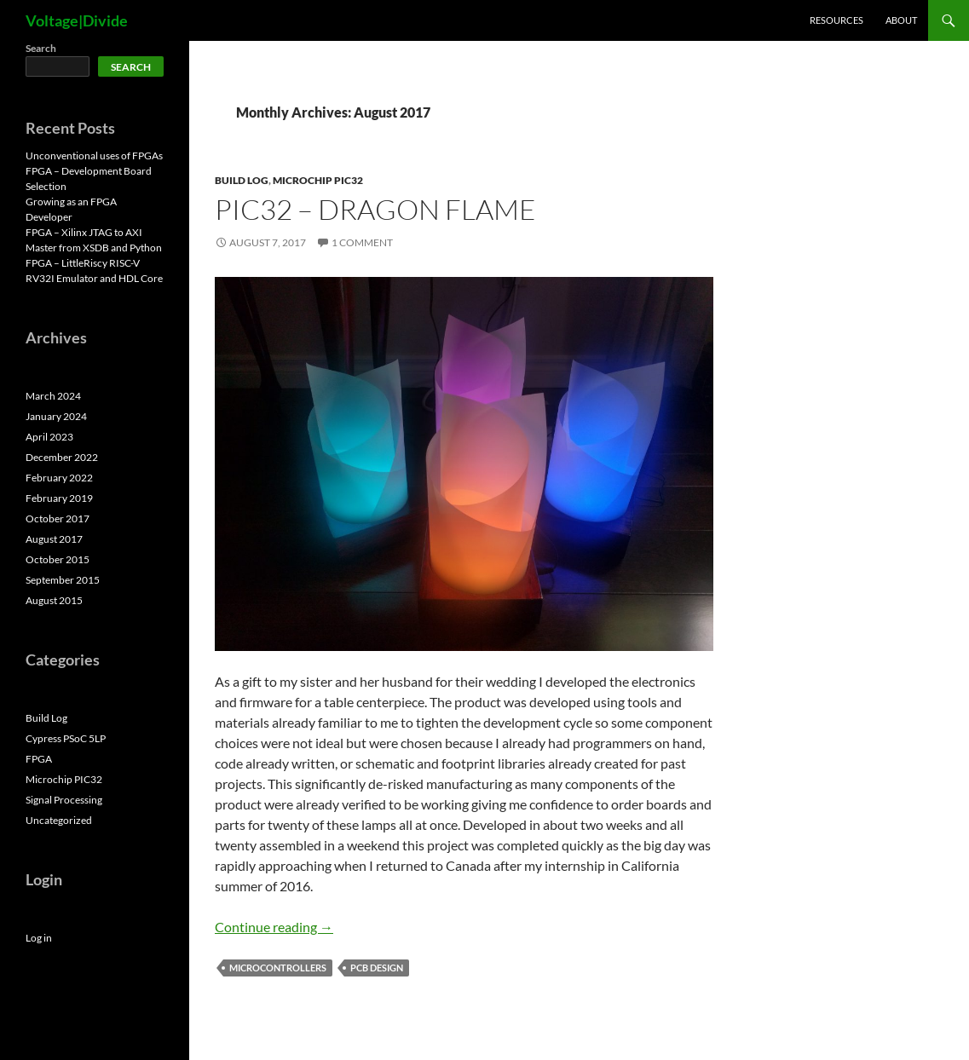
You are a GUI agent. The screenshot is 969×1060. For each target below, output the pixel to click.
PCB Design (376, 967)
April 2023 (49, 436)
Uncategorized (59, 820)
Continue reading (274, 927)
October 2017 (57, 518)
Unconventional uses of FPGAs (94, 155)
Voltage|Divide (77, 20)
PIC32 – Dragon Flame (375, 209)
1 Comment (362, 242)
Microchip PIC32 (318, 180)
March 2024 (53, 395)
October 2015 (57, 559)
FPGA (39, 758)
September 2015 (63, 579)
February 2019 (59, 498)
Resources (836, 20)
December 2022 (62, 457)
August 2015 (54, 600)
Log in (39, 937)
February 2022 (59, 477)
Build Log (241, 180)
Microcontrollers (277, 967)
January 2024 (56, 416)
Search (41, 48)
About (901, 20)
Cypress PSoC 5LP (66, 738)
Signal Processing (64, 799)
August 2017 (54, 539)
